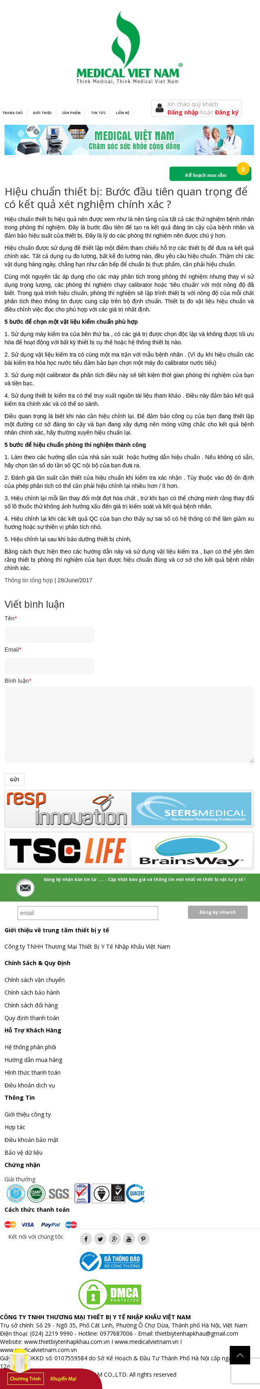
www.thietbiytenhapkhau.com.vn (67, 1342)
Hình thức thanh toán (33, 1072)
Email (13, 649)
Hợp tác (15, 1127)
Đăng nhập (183, 112)
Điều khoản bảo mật (32, 1140)
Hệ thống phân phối (30, 1047)
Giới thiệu (42, 112)
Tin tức (98, 112)
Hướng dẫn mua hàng (33, 1060)
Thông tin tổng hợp (29, 580)
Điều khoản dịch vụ (30, 1085)
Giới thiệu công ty (28, 1114)
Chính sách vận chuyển (35, 980)
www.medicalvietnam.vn (147, 1342)
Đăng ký (227, 112)
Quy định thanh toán (32, 1018)
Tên (11, 618)
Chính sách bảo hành (32, 992)
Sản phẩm (71, 112)
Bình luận (18, 680)
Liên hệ (122, 112)
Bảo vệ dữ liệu (24, 1152)
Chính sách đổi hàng (31, 1005)
